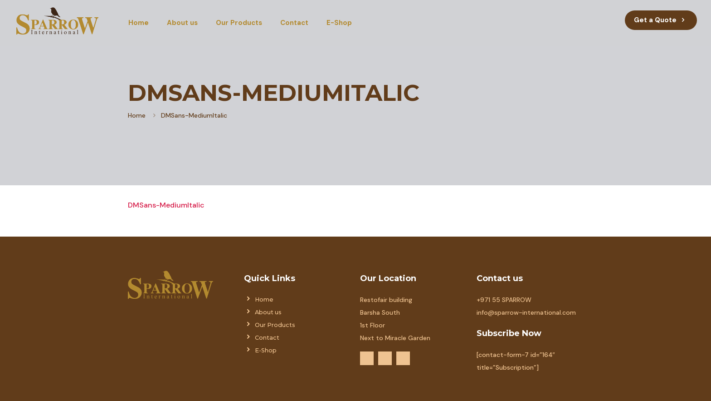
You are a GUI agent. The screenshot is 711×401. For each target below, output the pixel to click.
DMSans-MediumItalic (166, 205)
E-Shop (266, 350)
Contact (267, 337)
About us (268, 312)
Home (137, 115)
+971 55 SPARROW (504, 300)
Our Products (275, 325)
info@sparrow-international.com (526, 312)
